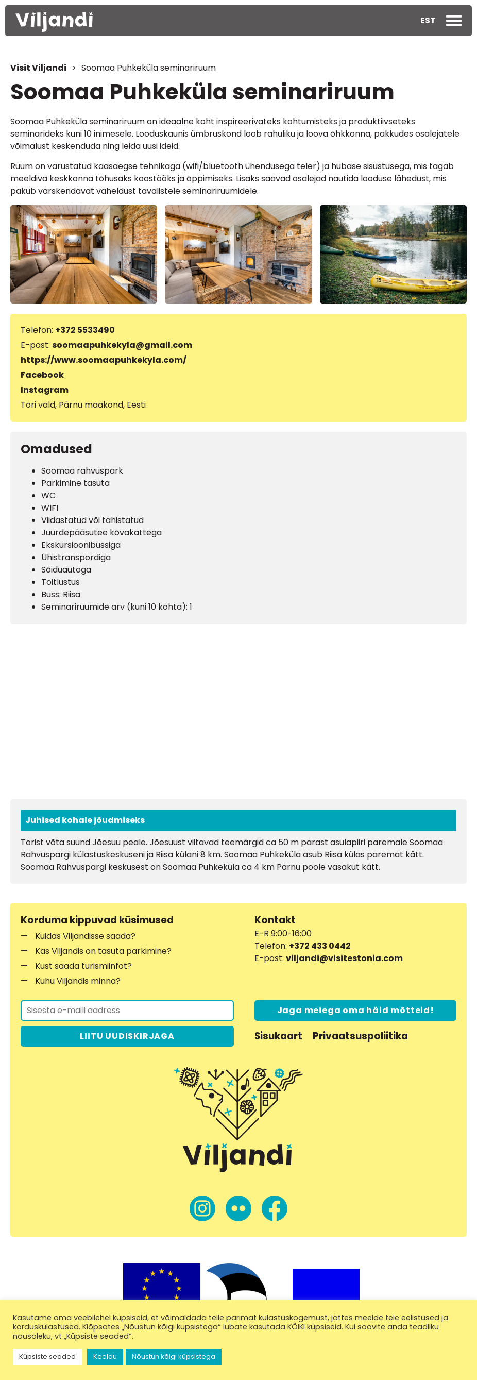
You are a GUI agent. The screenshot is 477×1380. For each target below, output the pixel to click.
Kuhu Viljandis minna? (78, 981)
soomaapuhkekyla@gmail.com (122, 345)
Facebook (42, 375)
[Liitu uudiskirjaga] (127, 1010)
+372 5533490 (85, 330)
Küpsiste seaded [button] (47, 1356)
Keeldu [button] (105, 1356)
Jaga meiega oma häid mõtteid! (355, 1010)
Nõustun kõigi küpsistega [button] (173, 1356)
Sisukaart (278, 1036)
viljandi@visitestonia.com (344, 958)
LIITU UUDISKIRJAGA (127, 1036)
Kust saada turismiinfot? (83, 966)
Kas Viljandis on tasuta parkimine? (103, 951)
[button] (428, 20)
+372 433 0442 (320, 946)
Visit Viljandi (38, 68)
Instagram (45, 390)
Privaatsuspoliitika (360, 1036)
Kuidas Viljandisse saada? (85, 936)
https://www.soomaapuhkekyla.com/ (103, 360)
